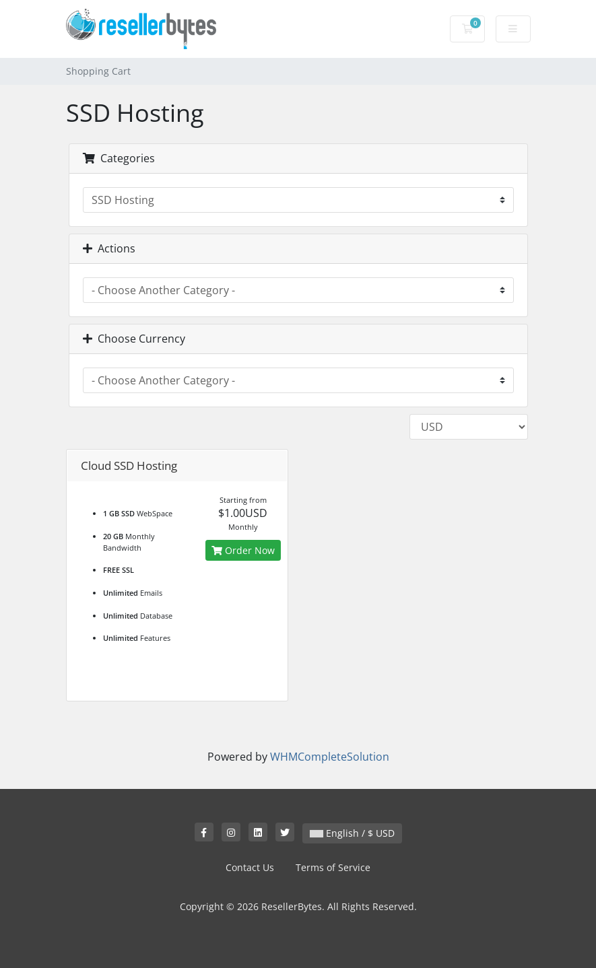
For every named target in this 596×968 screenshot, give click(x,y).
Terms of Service (333, 867)
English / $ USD (352, 833)
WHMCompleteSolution (329, 756)
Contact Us (250, 867)
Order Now (243, 550)
